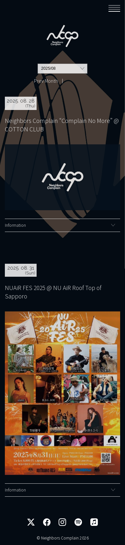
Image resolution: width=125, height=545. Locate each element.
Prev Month (46, 80)
